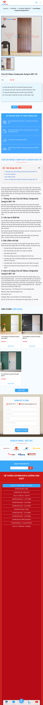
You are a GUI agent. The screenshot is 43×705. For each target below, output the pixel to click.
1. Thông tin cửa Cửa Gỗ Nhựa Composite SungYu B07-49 (20, 171)
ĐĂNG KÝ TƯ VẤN (21, 430)
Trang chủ (5, 8)
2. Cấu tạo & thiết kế (9, 174)
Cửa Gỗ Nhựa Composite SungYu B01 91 (10, 374)
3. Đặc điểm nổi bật (9, 177)
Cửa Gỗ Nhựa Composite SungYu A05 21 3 (31, 337)
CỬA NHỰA (13, 8)
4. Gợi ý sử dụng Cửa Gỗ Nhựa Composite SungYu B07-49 (20, 179)
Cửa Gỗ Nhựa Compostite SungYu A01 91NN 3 (10, 337)
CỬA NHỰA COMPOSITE (25, 8)
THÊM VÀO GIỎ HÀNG (25, 107)
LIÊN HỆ (14, 107)
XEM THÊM (21, 390)
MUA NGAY (11, 346)
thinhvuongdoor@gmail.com (29, 404)
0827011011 (12, 404)
